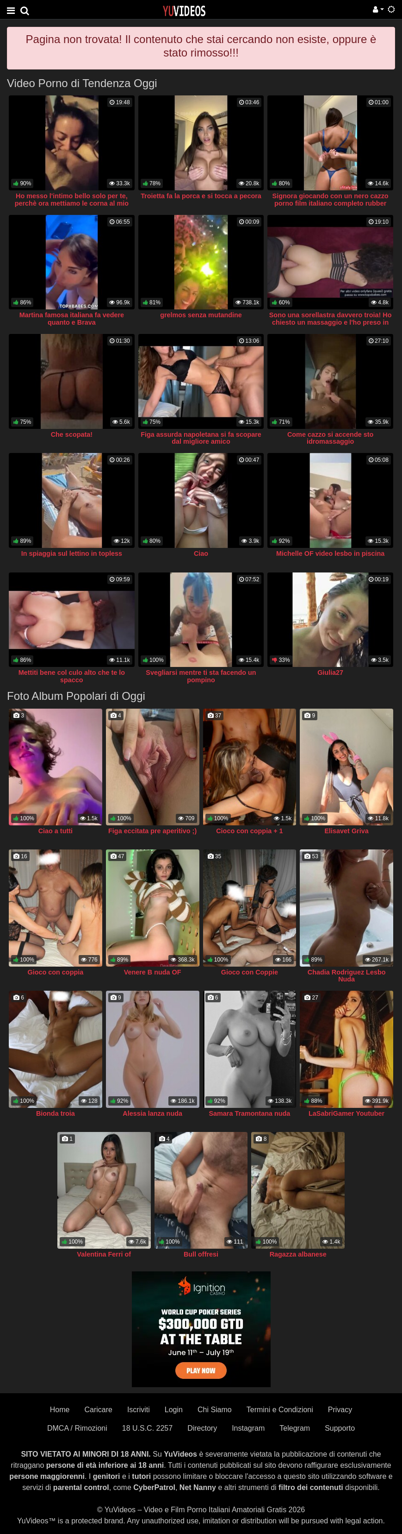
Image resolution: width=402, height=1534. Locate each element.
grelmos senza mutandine (201, 315)
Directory (202, 1428)
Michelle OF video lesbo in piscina (330, 553)
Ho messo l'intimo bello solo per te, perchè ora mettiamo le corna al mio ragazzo (72, 203)
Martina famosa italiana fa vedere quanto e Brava (71, 318)
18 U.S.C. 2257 (147, 1428)
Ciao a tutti (55, 831)
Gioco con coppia (56, 972)
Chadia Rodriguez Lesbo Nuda (347, 975)
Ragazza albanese (298, 1254)
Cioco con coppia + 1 (249, 831)
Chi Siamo (215, 1410)
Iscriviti (138, 1410)
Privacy (340, 1410)
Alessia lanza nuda (152, 1113)
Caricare (98, 1410)
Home (60, 1410)
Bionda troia (55, 1113)
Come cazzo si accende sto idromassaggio (330, 438)
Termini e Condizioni (280, 1410)
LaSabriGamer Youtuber (346, 1113)
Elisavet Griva (347, 831)
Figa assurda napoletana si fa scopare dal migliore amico (201, 438)
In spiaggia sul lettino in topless (71, 553)
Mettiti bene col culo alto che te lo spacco (72, 676)
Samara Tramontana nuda (249, 1113)
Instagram (248, 1428)
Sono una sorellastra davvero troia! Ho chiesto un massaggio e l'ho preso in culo (330, 322)
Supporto (340, 1428)
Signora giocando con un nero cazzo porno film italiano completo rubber (330, 199)
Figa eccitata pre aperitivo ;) (152, 831)
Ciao (201, 553)
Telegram (294, 1428)
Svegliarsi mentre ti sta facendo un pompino (201, 676)
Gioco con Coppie (249, 972)
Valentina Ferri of (104, 1254)
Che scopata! (72, 434)
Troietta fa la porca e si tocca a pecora (201, 196)
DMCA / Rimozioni (77, 1428)
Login (174, 1410)
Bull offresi (201, 1254)
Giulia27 (330, 672)
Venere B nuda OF (152, 972)
